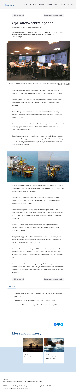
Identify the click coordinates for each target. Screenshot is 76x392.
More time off (19, 15)
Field (25, 4)
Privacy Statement (42, 386)
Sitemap (51, 386)
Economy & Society (52, 4)
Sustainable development (53, 15)
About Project (60, 386)
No (72, 4)
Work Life (42, 4)
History (63, 4)
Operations (33, 4)
